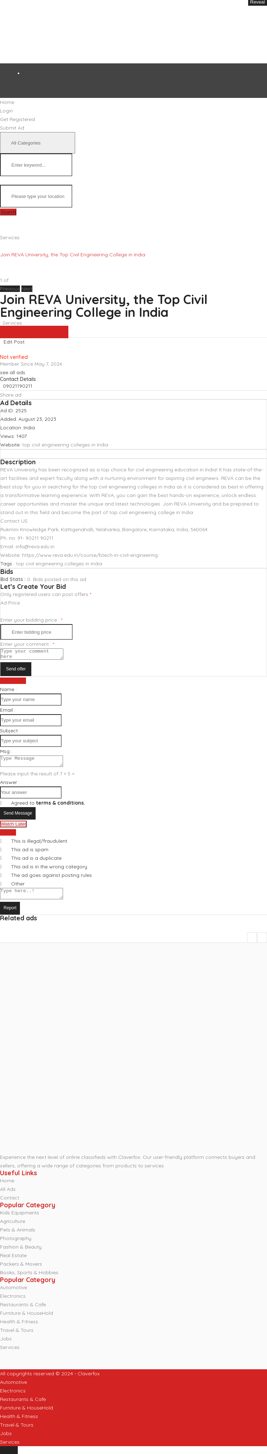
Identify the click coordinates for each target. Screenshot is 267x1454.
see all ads (12, 372)
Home (7, 1187)
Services (10, 237)
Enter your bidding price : (31, 620)
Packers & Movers (21, 1270)
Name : (8, 691)
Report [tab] (8, 836)
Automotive (13, 1294)
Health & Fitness (19, 1328)
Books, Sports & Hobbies (29, 1279)
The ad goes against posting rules (51, 879)
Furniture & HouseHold (26, 1319)
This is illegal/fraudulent (39, 845)
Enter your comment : (27, 644)
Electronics (13, 1302)
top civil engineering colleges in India (65, 444)
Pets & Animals (17, 1236)
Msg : (6, 753)
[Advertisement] (115, 31)
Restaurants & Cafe (23, 1311)
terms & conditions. (60, 807)
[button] (10, 289)
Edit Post (14, 342)
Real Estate (13, 1262)
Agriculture (12, 1227)
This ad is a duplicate (36, 862)
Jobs (6, 1345)
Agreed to (48, 807)
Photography (15, 1244)
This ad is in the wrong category (49, 871)
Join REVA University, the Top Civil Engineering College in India (104, 305)
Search (8, 212)
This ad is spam (29, 854)
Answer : (10, 786)
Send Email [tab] (13, 683)
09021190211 (17, 386)
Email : (7, 712)
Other (18, 888)
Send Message (18, 817)
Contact (9, 1204)
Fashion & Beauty (21, 1253)
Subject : (10, 732)
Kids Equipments (19, 1219)
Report (10, 914)
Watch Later (13, 828)
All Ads (8, 1195)
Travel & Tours (16, 1336)
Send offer (16, 671)
